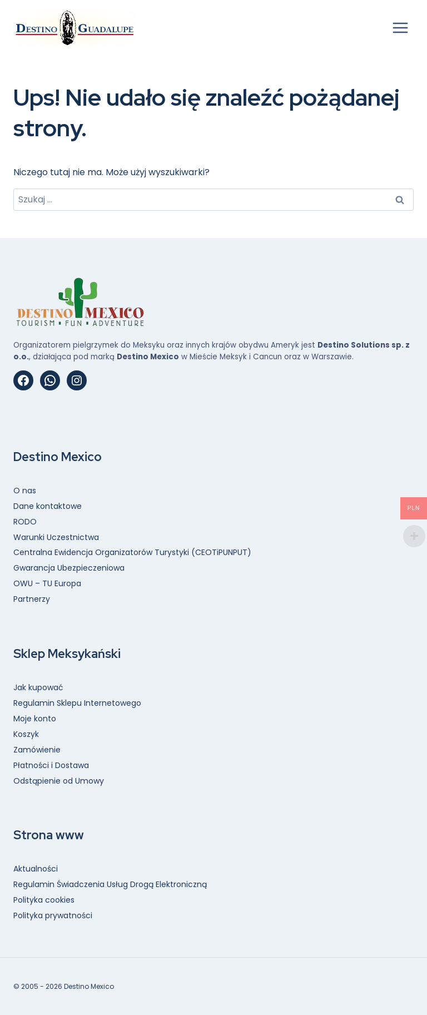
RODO (25, 521)
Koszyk (26, 734)
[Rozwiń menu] (400, 27)
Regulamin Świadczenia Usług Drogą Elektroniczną (110, 884)
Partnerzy (31, 599)
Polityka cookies (44, 899)
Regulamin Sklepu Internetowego (77, 703)
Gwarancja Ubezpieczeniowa (69, 567)
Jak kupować (38, 687)
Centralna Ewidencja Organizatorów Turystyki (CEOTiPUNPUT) (132, 552)
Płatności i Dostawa (51, 765)
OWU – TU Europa (47, 583)
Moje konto (34, 718)
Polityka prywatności (52, 915)
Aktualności (35, 868)
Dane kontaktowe (47, 506)
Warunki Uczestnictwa (56, 537)
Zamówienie (37, 749)
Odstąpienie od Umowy (58, 780)
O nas (24, 490)
